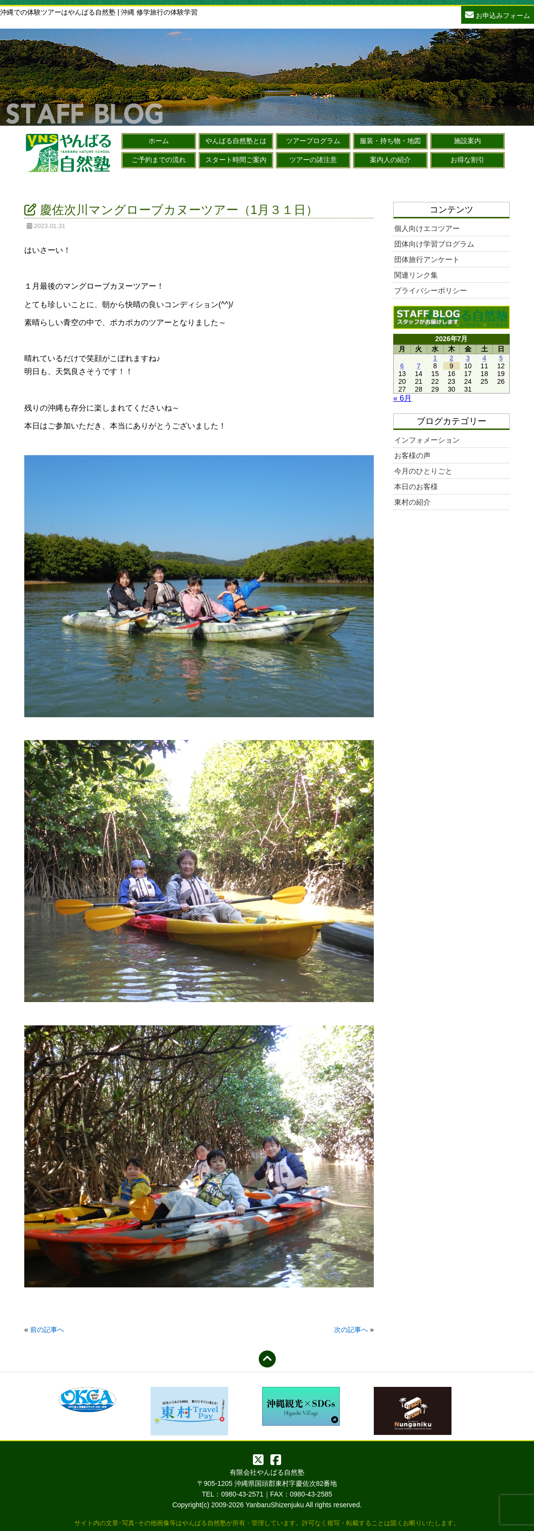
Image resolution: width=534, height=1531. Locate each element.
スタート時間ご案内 (236, 160)
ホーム (159, 141)
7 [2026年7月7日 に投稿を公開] (418, 366)
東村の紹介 (412, 502)
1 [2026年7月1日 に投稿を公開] (435, 358)
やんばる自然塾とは (236, 141)
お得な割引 (467, 160)
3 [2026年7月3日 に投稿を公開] (468, 358)
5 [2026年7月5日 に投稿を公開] (501, 358)
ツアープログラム (313, 141)
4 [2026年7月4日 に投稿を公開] (484, 358)
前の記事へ (47, 1329)
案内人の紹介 (390, 160)
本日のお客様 (416, 486)
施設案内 (467, 141)
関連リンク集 (416, 275)
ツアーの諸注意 (313, 160)
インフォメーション (427, 440)
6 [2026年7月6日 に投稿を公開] (402, 366)
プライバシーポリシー (430, 290)
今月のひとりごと (423, 471)
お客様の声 (412, 455)
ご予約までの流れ (159, 160)
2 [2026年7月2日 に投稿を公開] (451, 358)
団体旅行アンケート (427, 259)
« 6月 (402, 398)
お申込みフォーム (497, 14)
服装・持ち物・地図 (390, 141)
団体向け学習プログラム (434, 244)
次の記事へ (351, 1329)
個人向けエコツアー (427, 228)
